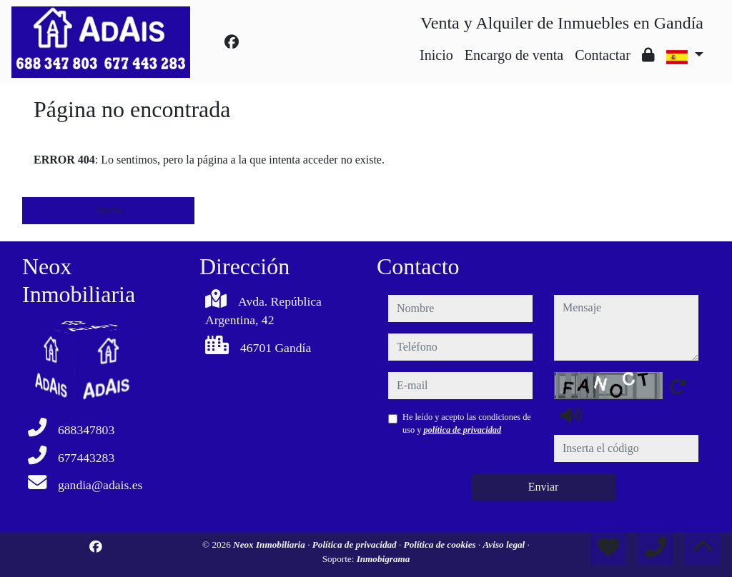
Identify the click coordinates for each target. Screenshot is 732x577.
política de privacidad (462, 430)
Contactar (602, 55)
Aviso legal (505, 544)
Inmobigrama (383, 558)
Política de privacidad (355, 544)
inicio (108, 210)
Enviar (543, 487)
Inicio (436, 55)
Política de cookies (441, 544)
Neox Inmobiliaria (270, 544)
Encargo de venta (514, 55)
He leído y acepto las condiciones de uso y (466, 423)
